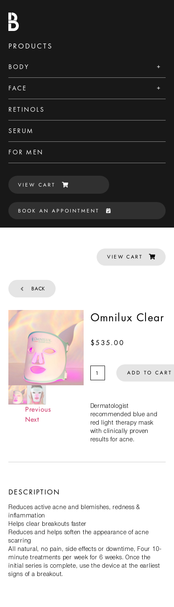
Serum (21, 130)
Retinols (26, 109)
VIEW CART (43, 185)
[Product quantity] (97, 373)
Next (32, 419)
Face (17, 88)
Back (32, 288)
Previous (38, 409)
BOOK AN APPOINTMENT (64, 211)
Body (18, 66)
